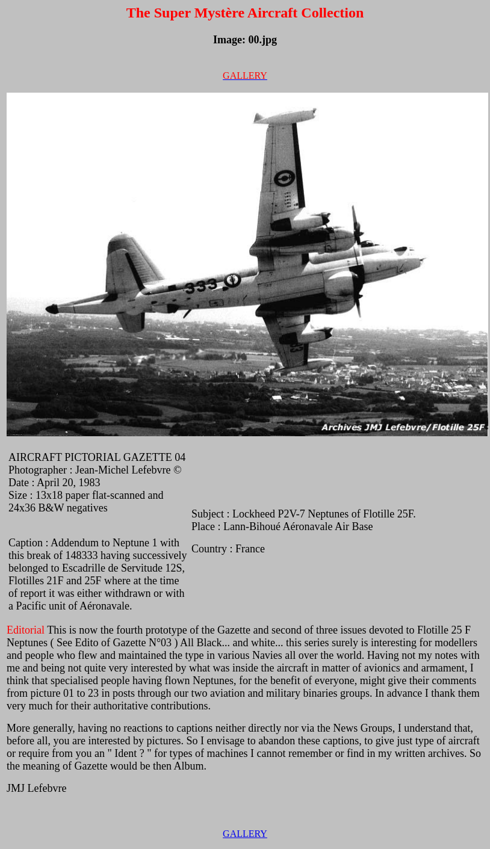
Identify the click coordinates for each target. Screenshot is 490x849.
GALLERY (245, 834)
